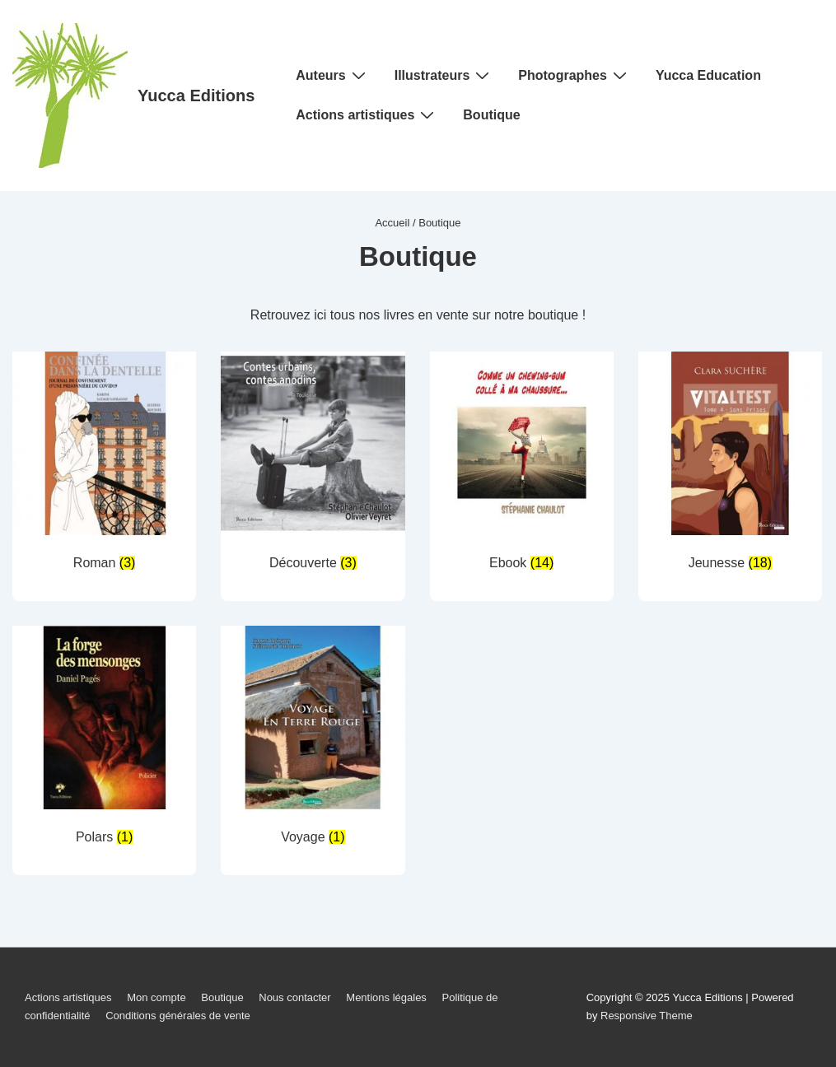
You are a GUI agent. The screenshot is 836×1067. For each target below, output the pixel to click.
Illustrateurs (444, 74)
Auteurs (332, 74)
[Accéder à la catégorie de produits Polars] (104, 739)
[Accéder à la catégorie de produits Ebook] (522, 465)
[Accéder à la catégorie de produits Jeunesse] (730, 465)
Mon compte (156, 997)
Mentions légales (386, 997)
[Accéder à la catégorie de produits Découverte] (312, 465)
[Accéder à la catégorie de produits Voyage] (312, 739)
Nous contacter (294, 997)
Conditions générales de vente (177, 1015)
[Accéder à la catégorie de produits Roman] (104, 465)
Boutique (491, 115)
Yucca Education (708, 75)
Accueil (392, 223)
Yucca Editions (196, 95)
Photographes (574, 74)
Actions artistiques (367, 114)
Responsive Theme (646, 1015)
